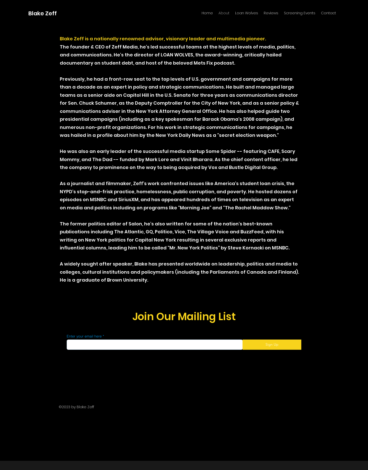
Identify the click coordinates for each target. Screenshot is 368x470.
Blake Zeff (42, 13)
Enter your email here (84, 336)
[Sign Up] (272, 345)
